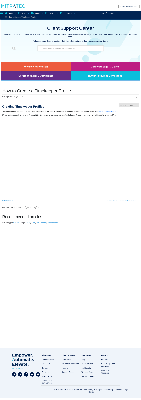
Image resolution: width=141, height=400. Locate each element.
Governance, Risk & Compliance (35, 75)
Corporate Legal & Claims (105, 66)
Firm (33, 222)
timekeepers (53, 222)
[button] (14, 49)
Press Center (47, 376)
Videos (36, 13)
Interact (104, 359)
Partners (45, 372)
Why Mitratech (48, 359)
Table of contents (128, 105)
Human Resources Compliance (105, 75)
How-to (16, 222)
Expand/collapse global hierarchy (1, 13)
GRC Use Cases (88, 376)
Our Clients (66, 359)
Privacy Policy (93, 389)
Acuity (22, 13)
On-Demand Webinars (106, 371)
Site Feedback (107, 13)
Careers (45, 368)
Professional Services (70, 364)
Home (9, 13)
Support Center (68, 372)
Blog (83, 359)
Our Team (46, 364)
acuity (28, 222)
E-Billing (50, 13)
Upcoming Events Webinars (108, 365)
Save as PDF (137, 97)
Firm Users (66, 13)
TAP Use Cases (87, 372)
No (39, 207)
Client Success (68, 355)
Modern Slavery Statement (111, 389)
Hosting (65, 368)
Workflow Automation (36, 66)
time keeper (41, 222)
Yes (29, 207)
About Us (46, 355)
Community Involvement (47, 381)
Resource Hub (87, 364)
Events (104, 355)
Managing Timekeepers (108, 111)
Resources (86, 355)
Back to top (6, 200)
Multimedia (86, 368)
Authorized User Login (129, 6)
